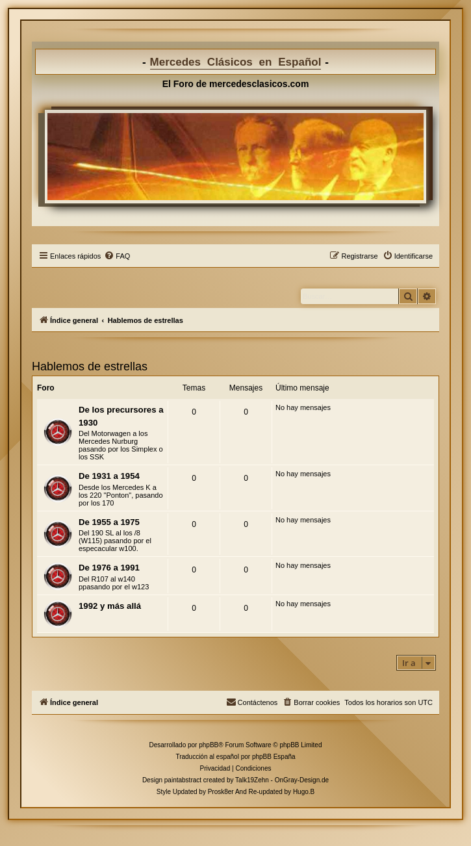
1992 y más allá (110, 606)
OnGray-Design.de (302, 780)
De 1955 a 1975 (109, 522)
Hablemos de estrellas (89, 366)
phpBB (208, 745)
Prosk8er (221, 791)
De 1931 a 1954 (109, 476)
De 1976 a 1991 (109, 567)
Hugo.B (303, 791)
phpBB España (274, 756)
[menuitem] (117, 256)
